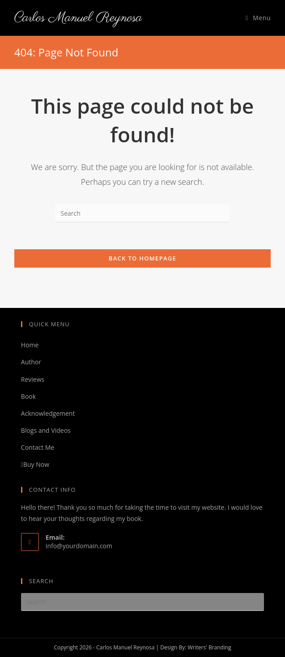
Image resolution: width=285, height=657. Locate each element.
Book (28, 396)
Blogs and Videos (46, 430)
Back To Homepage (142, 258)
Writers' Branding (209, 647)
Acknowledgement (48, 413)
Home (30, 345)
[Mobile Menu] (258, 18)
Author (31, 362)
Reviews (32, 379)
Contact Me (37, 447)
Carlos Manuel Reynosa (78, 18)
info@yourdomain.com (79, 546)
